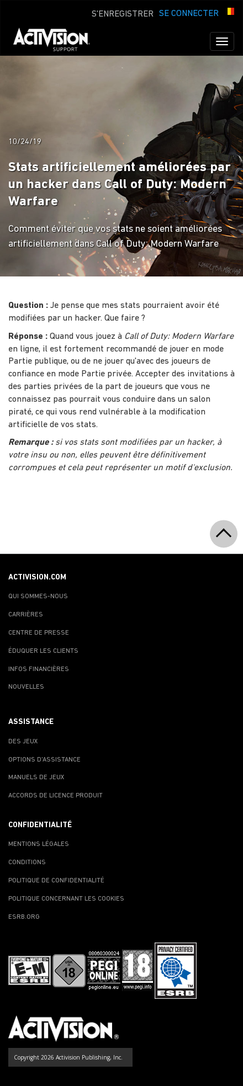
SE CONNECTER (189, 13)
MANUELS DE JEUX (36, 777)
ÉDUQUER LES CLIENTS (43, 651)
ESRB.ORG (24, 917)
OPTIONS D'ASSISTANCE (44, 760)
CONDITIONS (27, 862)
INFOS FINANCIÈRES (38, 669)
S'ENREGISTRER (123, 14)
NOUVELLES (26, 687)
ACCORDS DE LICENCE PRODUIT (55, 795)
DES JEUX (23, 741)
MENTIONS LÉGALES (38, 844)
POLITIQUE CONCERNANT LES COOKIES (66, 899)
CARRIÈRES (25, 614)
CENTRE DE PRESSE (38, 633)
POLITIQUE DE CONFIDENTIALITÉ (56, 880)
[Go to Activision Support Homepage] (57, 41)
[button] (229, 12)
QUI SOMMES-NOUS (38, 596)
